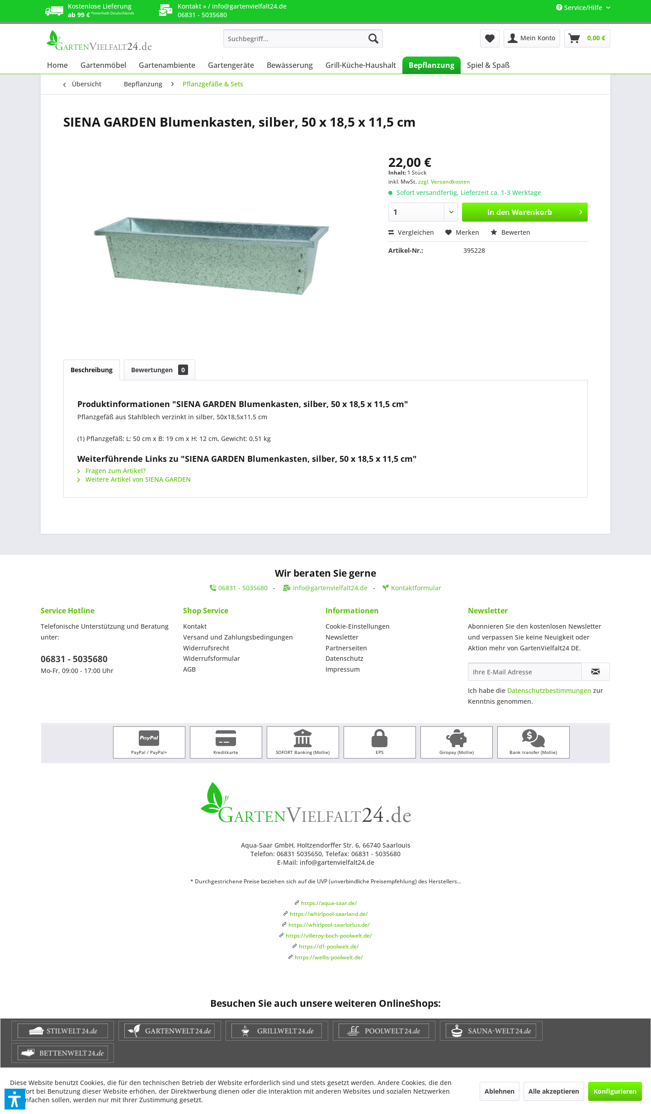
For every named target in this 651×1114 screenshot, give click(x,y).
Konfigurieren (615, 1091)
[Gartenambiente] (167, 65)
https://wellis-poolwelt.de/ (329, 957)
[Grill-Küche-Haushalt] (360, 65)
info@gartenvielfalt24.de (249, 6)
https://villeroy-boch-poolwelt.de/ (329, 935)
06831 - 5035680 (74, 659)
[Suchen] (373, 38)
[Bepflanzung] (431, 65)
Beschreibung (92, 369)
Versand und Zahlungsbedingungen (238, 637)
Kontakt (195, 626)
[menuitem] (303, 38)
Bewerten (510, 232)
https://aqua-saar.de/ (329, 903)
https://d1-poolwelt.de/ (329, 946)
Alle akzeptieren (553, 1091)
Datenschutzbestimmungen (549, 690)
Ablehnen (499, 1091)
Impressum (343, 669)
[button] (15, 1099)
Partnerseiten (346, 648)
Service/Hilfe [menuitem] (580, 7)
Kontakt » (192, 6)
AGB (189, 669)
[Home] (57, 65)
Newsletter (342, 637)
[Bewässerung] (289, 65)
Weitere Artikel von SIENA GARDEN (134, 479)
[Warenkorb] (587, 38)
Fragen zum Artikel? (111, 470)
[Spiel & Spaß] (488, 65)
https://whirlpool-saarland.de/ (329, 914)
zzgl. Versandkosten (444, 181)
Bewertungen (159, 370)
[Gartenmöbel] (103, 65)
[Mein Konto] (532, 38)
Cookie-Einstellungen (358, 626)
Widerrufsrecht (206, 648)
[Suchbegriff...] (303, 38)
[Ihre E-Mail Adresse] (525, 672)
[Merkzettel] (490, 38)
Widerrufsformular (211, 658)
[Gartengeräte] (231, 65)
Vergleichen (411, 232)
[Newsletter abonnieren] (595, 672)
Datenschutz (344, 658)
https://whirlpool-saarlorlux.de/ (329, 925)
